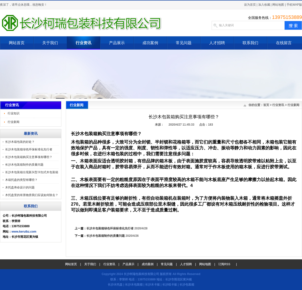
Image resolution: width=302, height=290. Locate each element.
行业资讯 (83, 43)
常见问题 (184, 43)
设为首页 (250, 4)
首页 (266, 105)
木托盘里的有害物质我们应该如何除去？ (31, 195)
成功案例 (150, 43)
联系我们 (250, 43)
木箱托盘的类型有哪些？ (21, 180)
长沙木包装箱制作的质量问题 (24, 164)
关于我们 (50, 43)
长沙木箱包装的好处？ (20, 142)
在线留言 (284, 43)
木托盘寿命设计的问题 (20, 187)
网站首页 (17, 43)
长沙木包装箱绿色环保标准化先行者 (28, 149)
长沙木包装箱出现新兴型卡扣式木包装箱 (31, 172)
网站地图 (278, 4)
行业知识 (13, 113)
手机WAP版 (294, 4)
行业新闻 (13, 122)
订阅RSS (224, 264)
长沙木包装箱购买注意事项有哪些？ (28, 157)
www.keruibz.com (24, 231)
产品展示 (117, 43)
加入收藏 (264, 4)
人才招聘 (217, 43)
